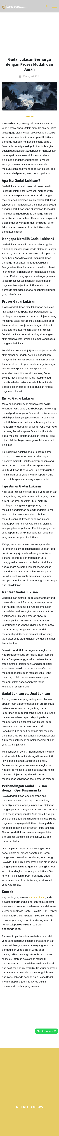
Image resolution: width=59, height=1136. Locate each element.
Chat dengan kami (46, 1031)
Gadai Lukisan (36, 897)
